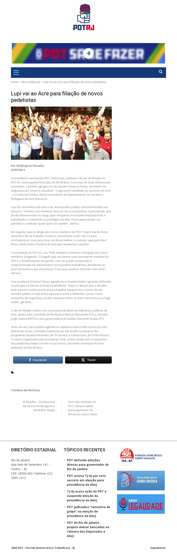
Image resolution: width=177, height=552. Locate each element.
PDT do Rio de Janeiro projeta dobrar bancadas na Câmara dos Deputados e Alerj (88, 529)
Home (15, 82)
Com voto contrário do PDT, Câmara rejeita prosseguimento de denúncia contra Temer (83, 408)
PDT (18, 377)
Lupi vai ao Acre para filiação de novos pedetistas (57, 96)
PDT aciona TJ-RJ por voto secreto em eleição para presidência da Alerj (86, 480)
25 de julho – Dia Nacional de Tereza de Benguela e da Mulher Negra (38, 406)
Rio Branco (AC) (32, 377)
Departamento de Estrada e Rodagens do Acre (64, 372)
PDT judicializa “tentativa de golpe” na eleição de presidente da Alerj (88, 511)
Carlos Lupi (23, 372)
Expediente (158, 548)
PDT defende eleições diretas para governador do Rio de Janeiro (88, 464)
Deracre (103, 372)
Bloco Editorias (30, 82)
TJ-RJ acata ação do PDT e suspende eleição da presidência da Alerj (86, 495)
